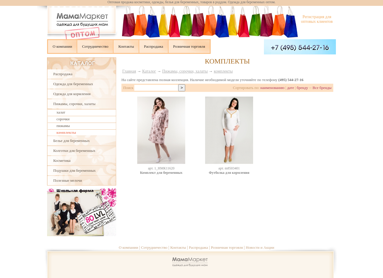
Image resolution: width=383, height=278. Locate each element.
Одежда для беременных (73, 84)
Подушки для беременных (74, 170)
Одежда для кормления (71, 94)
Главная (129, 71)
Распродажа (153, 46)
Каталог (149, 71)
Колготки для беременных (74, 150)
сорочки (63, 119)
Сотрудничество (95, 46)
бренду (302, 87)
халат (60, 112)
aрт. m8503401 (229, 168)
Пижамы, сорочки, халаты (74, 104)
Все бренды (322, 87)
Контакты (126, 46)
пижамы (63, 125)
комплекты (66, 132)
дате (290, 87)
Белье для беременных (71, 140)
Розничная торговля (189, 46)
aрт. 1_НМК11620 (161, 168)
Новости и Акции (260, 247)
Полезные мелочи (67, 180)
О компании (62, 46)
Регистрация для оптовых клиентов (317, 19)
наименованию (272, 87)
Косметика (62, 160)
